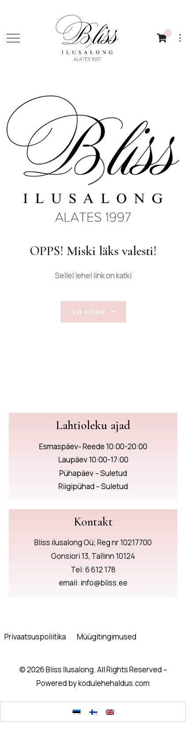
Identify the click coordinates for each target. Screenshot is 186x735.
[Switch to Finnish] (93, 712)
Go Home (93, 312)
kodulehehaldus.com (114, 683)
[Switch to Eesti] (76, 712)
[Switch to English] (110, 712)
